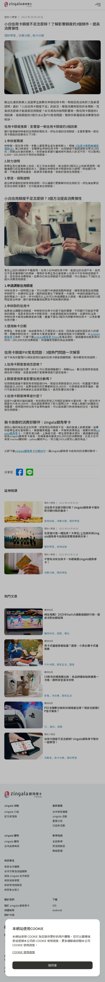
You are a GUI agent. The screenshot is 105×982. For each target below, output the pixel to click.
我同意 (52, 965)
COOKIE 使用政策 (23, 952)
